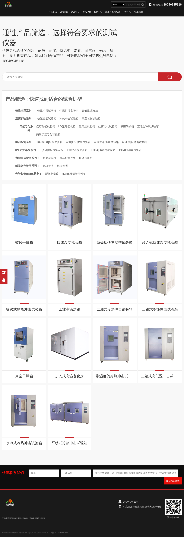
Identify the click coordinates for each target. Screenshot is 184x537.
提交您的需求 (173, 480)
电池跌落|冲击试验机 (134, 142)
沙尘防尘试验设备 (52, 150)
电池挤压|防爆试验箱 (78, 142)
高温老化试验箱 (91, 118)
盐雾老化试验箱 (107, 126)
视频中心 (98, 11)
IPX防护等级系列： (26, 150)
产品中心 (75, 11)
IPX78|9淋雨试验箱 (130, 150)
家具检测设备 (68, 158)
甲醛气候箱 (127, 126)
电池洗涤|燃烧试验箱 (106, 142)
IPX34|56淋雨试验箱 (103, 150)
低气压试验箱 (87, 126)
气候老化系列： (26, 128)
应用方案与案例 (112, 11)
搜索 (143, 4)
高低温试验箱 (90, 110)
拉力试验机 (49, 158)
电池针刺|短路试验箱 (49, 142)
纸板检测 (48, 165)
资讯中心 (87, 11)
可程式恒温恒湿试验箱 (9, 518)
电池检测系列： (24, 142)
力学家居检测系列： (27, 158)
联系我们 (138, 11)
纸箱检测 (62, 165)
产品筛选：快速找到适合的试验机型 (43, 99)
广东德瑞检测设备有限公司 (37, 518)
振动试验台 (85, 158)
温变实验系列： (24, 118)
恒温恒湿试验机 (46, 110)
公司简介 (64, 11)
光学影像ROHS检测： (28, 173)
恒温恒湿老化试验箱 (22, 518)
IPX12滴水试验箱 (77, 150)
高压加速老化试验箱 (48, 134)
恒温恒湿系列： (24, 110)
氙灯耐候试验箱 (45, 126)
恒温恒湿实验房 (69, 110)
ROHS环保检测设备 (74, 173)
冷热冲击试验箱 (69, 118)
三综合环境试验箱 (148, 126)
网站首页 (52, 11)
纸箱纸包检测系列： (27, 165)
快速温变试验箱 (46, 118)
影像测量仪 (52, 173)
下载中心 (127, 11)
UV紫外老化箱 (67, 126)
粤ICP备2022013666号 (57, 532)
